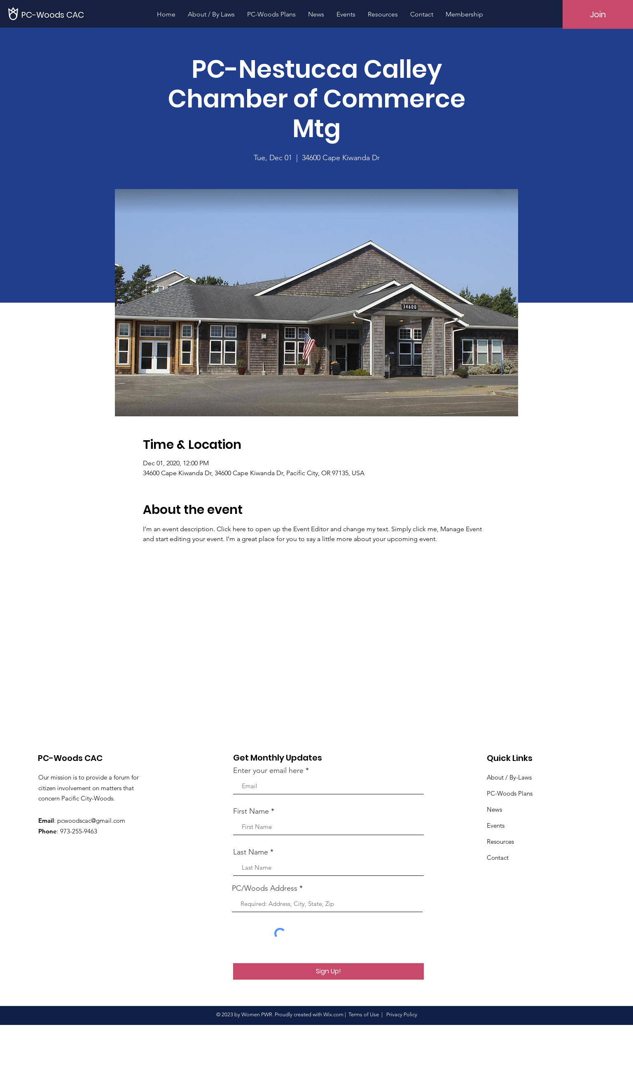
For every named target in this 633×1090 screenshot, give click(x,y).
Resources (500, 841)
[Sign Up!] (328, 971)
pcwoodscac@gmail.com (91, 820)
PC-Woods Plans (510, 793)
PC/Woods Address (264, 888)
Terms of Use (363, 1014)
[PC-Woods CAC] (53, 15)
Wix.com (333, 1014)
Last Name (250, 852)
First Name (251, 811)
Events (496, 825)
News (494, 809)
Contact (498, 857)
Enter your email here (268, 770)
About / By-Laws (509, 777)
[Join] (598, 14)
